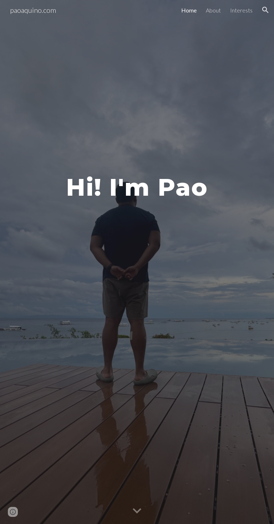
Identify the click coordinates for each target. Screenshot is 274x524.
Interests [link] (241, 10)
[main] (137, 184)
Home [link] (189, 10)
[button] (265, 10)
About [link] (213, 10)
